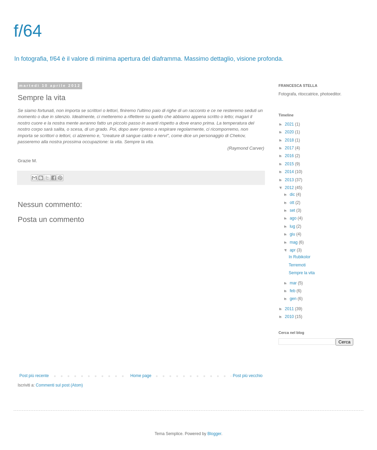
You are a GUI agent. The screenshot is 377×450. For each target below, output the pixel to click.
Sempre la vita (302, 272)
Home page (140, 375)
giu (293, 234)
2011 (290, 308)
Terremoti (297, 265)
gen (294, 298)
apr (293, 250)
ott (292, 202)
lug (293, 226)
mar (294, 283)
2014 (290, 171)
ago (294, 218)
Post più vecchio (248, 375)
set (293, 210)
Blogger (214, 433)
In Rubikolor (299, 257)
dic (293, 194)
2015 (290, 164)
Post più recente (34, 375)
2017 (290, 148)
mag (294, 242)
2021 (290, 124)
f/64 (28, 30)
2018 (290, 140)
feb (293, 290)
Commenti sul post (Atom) (59, 385)
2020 (290, 132)
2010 (290, 316)
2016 (290, 155)
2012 (290, 187)
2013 (290, 179)
